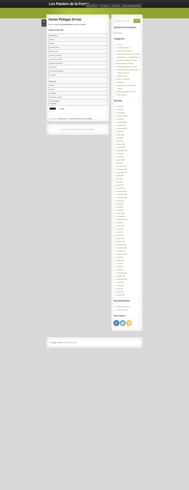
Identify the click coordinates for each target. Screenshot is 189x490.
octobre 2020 (121, 125)
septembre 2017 (122, 172)
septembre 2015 (122, 219)
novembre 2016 (122, 194)
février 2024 (121, 113)
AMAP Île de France (123, 307)
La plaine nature (122, 310)
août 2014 (120, 257)
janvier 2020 (121, 147)
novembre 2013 (122, 273)
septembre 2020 (122, 128)
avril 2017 (120, 185)
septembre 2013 (122, 279)
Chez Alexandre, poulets (124, 51)
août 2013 (120, 282)
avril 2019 (120, 157)
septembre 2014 (122, 254)
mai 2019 (120, 154)
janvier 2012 (121, 295)
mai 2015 (120, 232)
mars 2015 (120, 235)
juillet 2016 (120, 201)
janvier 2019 (121, 160)
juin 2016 (120, 204)
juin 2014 (120, 263)
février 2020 (121, 144)
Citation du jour (122, 76)
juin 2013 (120, 289)
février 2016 (121, 213)
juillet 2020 (120, 135)
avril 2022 (120, 119)
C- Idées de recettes (123, 48)
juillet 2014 (120, 260)
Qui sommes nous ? (92, 6)
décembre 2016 (122, 191)
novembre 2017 (122, 169)
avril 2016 (120, 210)
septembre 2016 (122, 197)
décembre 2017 (122, 166)
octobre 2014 (121, 251)
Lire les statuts (118, 33)
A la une (119, 45)
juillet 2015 (120, 226)
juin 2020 (120, 138)
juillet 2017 (120, 176)
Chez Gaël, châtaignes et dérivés (127, 60)
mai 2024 (120, 106)
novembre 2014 (122, 248)
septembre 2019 (122, 150)
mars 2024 (120, 110)
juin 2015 (120, 229)
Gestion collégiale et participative (131, 6)
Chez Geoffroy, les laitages (125, 63)
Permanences (115, 6)
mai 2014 (120, 267)
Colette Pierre (62, 119)
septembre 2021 (122, 122)
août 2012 (120, 292)
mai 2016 (120, 207)
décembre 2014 (122, 245)
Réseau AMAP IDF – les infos (126, 92)
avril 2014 (120, 270)
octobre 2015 (121, 216)
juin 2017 (120, 179)
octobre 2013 (121, 276)
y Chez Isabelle (122, 95)
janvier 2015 (121, 241)
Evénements (121, 82)
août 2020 (120, 132)
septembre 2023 (122, 116)
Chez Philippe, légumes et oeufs (127, 67)
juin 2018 (120, 163)
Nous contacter (104, 6)
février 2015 (121, 238)
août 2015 (120, 223)
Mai (44, 23)
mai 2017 (120, 182)
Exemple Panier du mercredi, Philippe (81, 119)
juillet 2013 (120, 285)
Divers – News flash (123, 79)
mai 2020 (120, 141)
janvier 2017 (121, 188)
